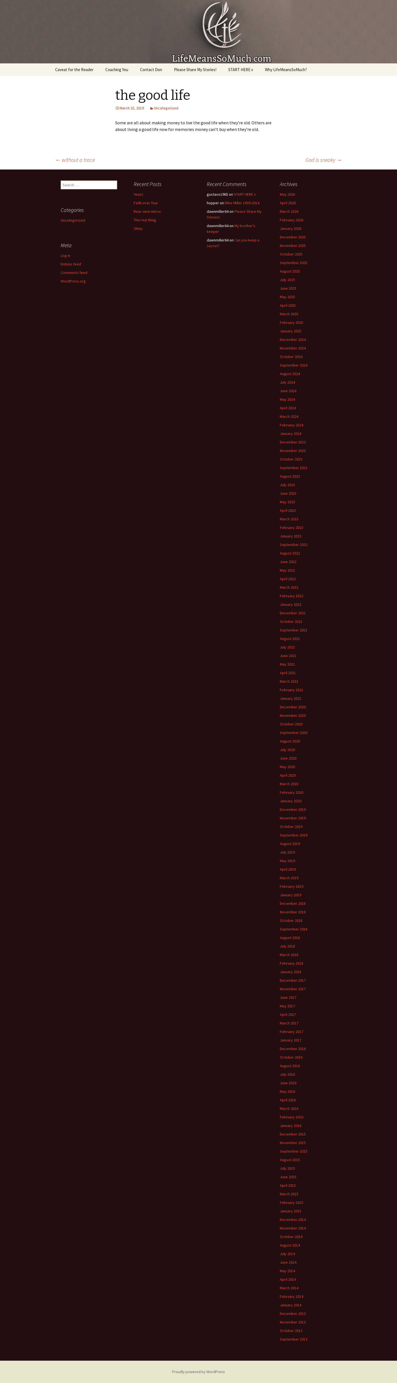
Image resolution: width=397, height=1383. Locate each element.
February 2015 (291, 1202)
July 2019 (287, 852)
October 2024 (291, 356)
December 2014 (293, 1219)
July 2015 (287, 1168)
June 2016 (288, 1082)
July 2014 (287, 1253)
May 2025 (287, 296)
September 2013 (293, 1339)
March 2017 (289, 1023)
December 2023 (293, 442)
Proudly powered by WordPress (198, 1371)
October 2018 (291, 920)
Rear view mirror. (148, 211)
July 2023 (287, 484)
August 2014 (290, 1245)
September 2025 (293, 262)
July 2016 (287, 1074)
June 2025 (288, 288)
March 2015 (289, 1193)
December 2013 (293, 1313)
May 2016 (287, 1091)
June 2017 (288, 997)
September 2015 (293, 1151)
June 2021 (288, 655)
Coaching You (116, 69)
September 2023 (293, 467)
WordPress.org (73, 281)
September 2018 (293, 929)
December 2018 (293, 903)
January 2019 (290, 894)
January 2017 (290, 1040)
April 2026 (288, 202)
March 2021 (289, 681)
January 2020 (290, 800)
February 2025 (291, 322)
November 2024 (293, 348)
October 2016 (291, 1057)
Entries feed (71, 264)
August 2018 (290, 937)
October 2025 (291, 254)
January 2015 (290, 1211)
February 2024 (291, 425)
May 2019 (287, 860)
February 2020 (291, 792)
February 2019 (291, 886)
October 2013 (291, 1330)
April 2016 (288, 1099)
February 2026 (291, 219)
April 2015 (288, 1185)
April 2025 (288, 305)
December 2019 (293, 809)
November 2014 (293, 1228)
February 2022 (291, 595)
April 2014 (288, 1279)
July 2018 (287, 946)
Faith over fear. (146, 202)
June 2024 (288, 390)
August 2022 (290, 553)
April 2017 (288, 1014)
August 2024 (290, 373)
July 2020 (287, 749)
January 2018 (290, 971)
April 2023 (288, 510)
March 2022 (289, 587)
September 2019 (293, 835)
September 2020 (293, 732)
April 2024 (288, 407)
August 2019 (290, 843)
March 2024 (289, 416)
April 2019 (288, 869)
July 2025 (287, 279)
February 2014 (291, 1296)
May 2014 (287, 1270)
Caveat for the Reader (74, 69)
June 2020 (288, 758)
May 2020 (287, 766)
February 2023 (291, 527)
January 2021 (290, 698)
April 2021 (288, 672)
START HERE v (240, 69)
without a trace (75, 159)
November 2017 (293, 988)
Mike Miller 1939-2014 (242, 202)
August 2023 (290, 476)
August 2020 (290, 741)
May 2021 (287, 664)
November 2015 (293, 1142)
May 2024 (287, 399)
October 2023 (291, 459)
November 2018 (293, 912)
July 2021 (287, 647)
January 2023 (290, 536)
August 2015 (290, 1159)
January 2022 (290, 604)
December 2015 (293, 1134)
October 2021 (291, 621)
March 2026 (289, 211)
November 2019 (293, 818)
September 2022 (293, 544)
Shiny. (138, 228)
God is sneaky (323, 159)
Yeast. (139, 194)
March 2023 (289, 518)
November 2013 (293, 1322)
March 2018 (289, 954)
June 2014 (288, 1262)
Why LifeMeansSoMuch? (286, 69)
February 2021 (291, 689)
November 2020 (293, 715)
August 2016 (290, 1065)
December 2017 (293, 980)
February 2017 (291, 1031)
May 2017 (287, 1005)
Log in (65, 255)
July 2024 (287, 382)
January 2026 (290, 228)
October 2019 (291, 826)
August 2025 (290, 271)
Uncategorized (166, 108)
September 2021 (293, 630)
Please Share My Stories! (195, 69)
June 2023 (288, 493)
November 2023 (293, 450)
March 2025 (289, 313)
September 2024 (293, 365)
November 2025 (293, 245)
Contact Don (151, 69)
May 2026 (287, 194)
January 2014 (290, 1305)
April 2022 (288, 578)
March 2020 (289, 783)
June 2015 (288, 1176)
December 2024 (293, 339)
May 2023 (287, 501)
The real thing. (145, 219)
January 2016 (290, 1125)
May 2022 (287, 570)
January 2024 (290, 433)
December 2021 (293, 612)
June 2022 (288, 561)
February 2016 (291, 1117)
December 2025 (293, 237)
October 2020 (291, 724)
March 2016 (289, 1108)
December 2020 (293, 706)
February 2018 (291, 963)
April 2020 (288, 775)
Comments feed (74, 272)
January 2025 (290, 331)
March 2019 (289, 877)
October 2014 (291, 1236)
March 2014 (289, 1287)
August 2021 (290, 638)
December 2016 (293, 1048)
